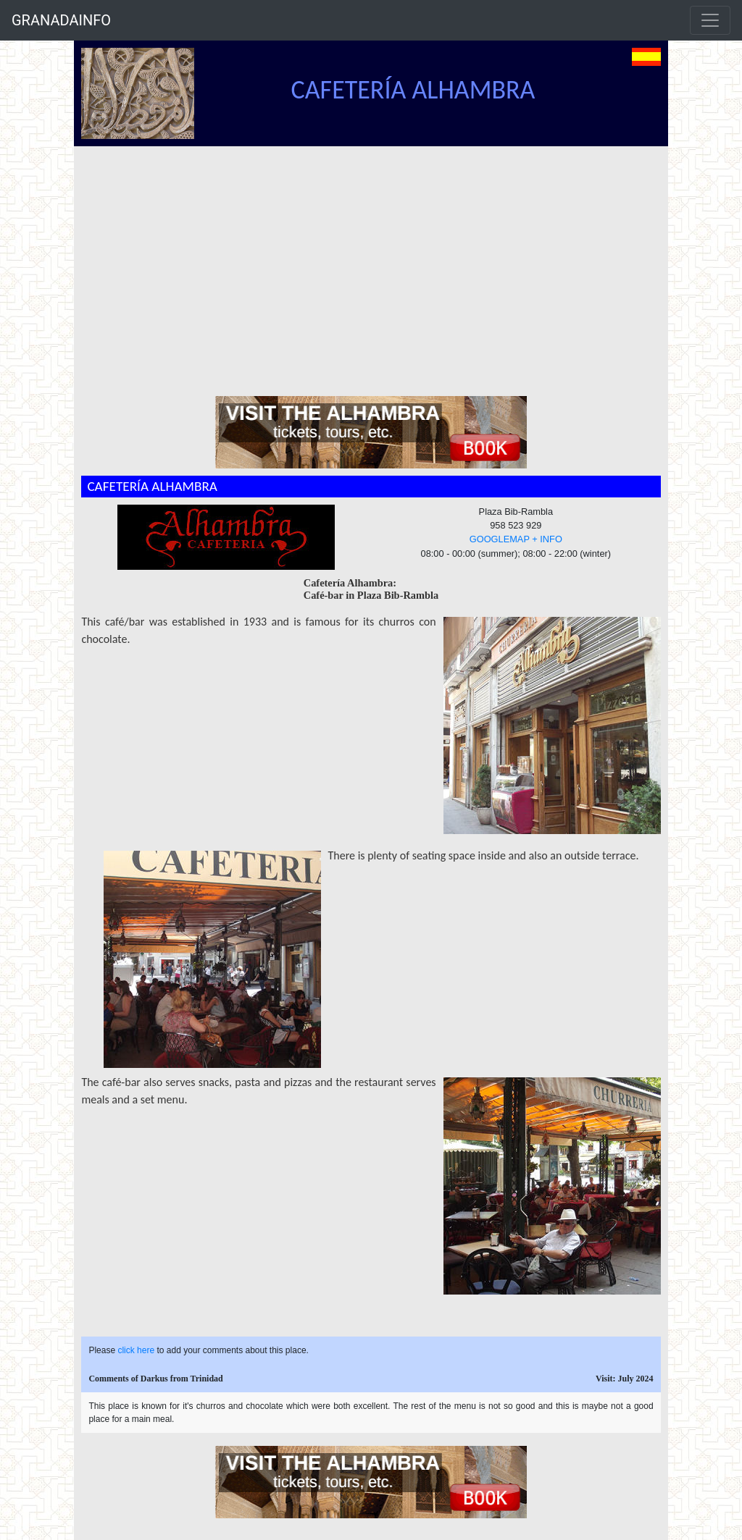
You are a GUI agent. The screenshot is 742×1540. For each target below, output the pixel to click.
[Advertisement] (378, 254)
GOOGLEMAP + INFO (516, 539)
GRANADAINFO (61, 20)
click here (135, 1350)
